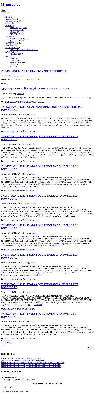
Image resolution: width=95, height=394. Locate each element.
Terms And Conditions (18, 62)
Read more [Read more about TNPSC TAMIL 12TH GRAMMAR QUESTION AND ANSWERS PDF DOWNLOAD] (5, 127)
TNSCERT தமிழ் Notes (18, 28)
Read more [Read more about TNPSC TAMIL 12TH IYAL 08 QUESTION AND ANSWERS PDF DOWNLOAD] (34, 157)
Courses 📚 (9, 23)
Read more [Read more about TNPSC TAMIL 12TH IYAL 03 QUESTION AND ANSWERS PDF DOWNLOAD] (38, 305)
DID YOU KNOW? (17, 34)
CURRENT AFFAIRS (13, 43)
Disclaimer (14, 58)
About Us (13, 66)
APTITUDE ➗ (12, 52)
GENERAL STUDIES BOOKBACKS (24, 50)
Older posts (7, 341)
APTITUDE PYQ (16, 54)
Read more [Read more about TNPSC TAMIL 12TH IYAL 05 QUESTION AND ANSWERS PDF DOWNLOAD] (53, 246)
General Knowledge (17, 30)
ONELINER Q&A (16, 32)
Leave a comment (39, 102)
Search (3, 345)
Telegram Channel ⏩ (13, 21)
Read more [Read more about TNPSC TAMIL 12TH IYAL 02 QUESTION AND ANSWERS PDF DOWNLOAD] (52, 334)
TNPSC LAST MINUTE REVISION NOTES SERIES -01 (34, 71)
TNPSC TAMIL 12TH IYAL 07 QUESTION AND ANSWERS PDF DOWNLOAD (31, 367)
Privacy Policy (15, 60)
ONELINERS (30, 131)
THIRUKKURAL (9, 102)
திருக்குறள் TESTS (17, 41)
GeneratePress (30, 380)
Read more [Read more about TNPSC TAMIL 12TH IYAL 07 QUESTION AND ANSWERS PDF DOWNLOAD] (34, 187)
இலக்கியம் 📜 (11, 45)
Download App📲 (12, 19)
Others (8, 56)
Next (11, 343)
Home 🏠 (8, 17)
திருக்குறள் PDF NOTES (19, 38)
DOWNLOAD (6, 387)
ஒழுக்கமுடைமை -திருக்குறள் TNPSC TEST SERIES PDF (35, 88)
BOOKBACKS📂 (13, 48)
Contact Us (14, 64)
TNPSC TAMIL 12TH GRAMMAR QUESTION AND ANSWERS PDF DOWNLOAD (32, 363)
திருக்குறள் (10, 36)
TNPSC (5, 84)
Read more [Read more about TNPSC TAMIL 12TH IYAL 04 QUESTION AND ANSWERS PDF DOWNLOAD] (38, 275)
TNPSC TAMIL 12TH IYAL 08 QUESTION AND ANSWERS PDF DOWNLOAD (31, 365)
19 (7, 343)
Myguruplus (10, 4)
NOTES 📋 (10, 26)
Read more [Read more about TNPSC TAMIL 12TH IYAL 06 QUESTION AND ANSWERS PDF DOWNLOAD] (71, 216)
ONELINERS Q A (9, 131)
